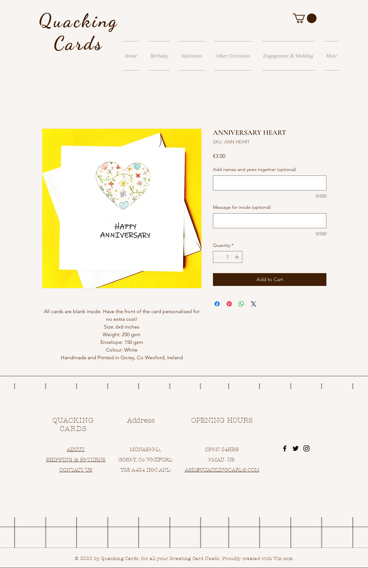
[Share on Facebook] (217, 304)
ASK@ (192, 470)
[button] (305, 18)
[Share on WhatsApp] (241, 304)
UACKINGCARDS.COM (231, 470)
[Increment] (237, 257)
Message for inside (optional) (242, 207)
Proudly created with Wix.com (257, 558)
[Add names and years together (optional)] (269, 183)
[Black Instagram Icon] (306, 448)
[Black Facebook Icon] (285, 448)
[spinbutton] (227, 257)
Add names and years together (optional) (254, 169)
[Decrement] (218, 257)
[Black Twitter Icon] (296, 448)
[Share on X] (253, 304)
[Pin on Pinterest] (229, 304)
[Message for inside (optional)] (269, 220)
